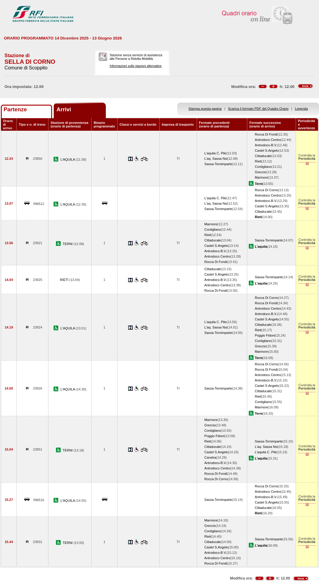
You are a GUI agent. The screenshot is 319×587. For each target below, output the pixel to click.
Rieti (258, 161)
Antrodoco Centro (268, 140)
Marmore (261, 177)
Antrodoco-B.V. (266, 145)
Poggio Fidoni (265, 335)
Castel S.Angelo (266, 150)
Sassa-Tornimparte (218, 164)
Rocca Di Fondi (266, 134)
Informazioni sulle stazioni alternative (136, 66)
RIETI (64, 280)
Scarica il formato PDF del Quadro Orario (258, 108)
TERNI (68, 244)
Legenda (301, 108)
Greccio (260, 172)
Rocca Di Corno (266, 190)
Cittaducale (263, 156)
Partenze (15, 109)
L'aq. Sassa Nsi (216, 158)
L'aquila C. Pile (215, 153)
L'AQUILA (68, 159)
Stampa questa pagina (205, 108)
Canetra (210, 457)
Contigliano (263, 166)
